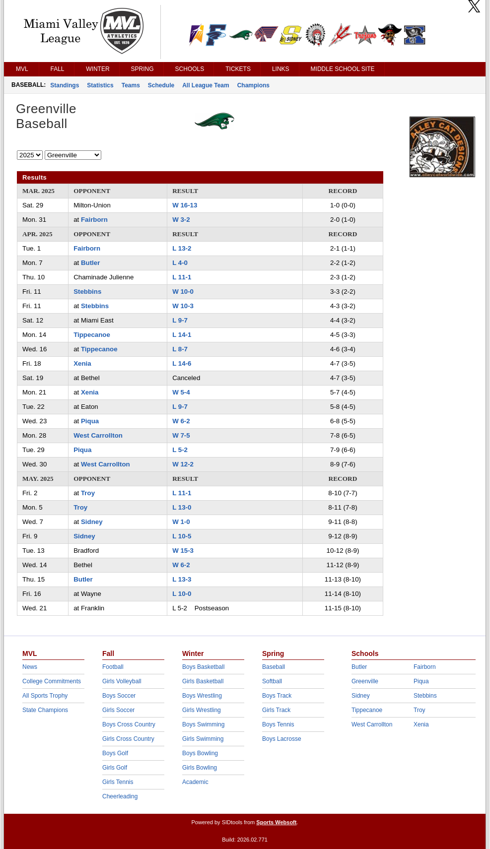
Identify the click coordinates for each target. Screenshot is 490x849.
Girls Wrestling (201, 710)
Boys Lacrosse (281, 738)
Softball (272, 681)
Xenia (82, 363)
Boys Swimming (203, 724)
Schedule (161, 85)
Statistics (100, 85)
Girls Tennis (117, 782)
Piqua (90, 421)
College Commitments (51, 681)
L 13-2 (181, 248)
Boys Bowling (200, 753)
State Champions (45, 710)
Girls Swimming (202, 738)
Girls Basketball (202, 681)
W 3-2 (181, 219)
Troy (88, 493)
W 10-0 (183, 291)
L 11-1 (181, 277)
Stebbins (87, 291)
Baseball (273, 666)
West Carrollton (98, 435)
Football (113, 666)
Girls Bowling (199, 767)
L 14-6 (181, 363)
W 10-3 (183, 306)
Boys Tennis (278, 724)
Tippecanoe (91, 334)
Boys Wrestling (202, 695)
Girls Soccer (118, 710)
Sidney (92, 521)
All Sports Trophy (45, 695)
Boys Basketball (203, 666)
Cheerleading (120, 796)
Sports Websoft (276, 822)
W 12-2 (183, 464)
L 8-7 (180, 349)
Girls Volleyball (121, 681)
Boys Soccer (119, 695)
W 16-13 (184, 205)
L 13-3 (181, 579)
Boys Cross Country (128, 724)
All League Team (205, 85)
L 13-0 (181, 507)
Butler (90, 262)
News (29, 666)
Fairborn (94, 219)
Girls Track (276, 710)
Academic (195, 782)
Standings (64, 85)
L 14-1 (181, 334)
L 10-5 (181, 536)
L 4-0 (180, 262)
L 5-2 (180, 450)
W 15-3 (183, 550)
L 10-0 (181, 593)
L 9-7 (180, 320)
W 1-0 (181, 521)
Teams (131, 85)
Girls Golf (114, 767)
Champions (253, 85)
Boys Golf (115, 753)
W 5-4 (181, 392)
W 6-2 (181, 421)
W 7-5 (181, 435)
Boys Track (276, 695)
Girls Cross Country (128, 738)
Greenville (364, 681)
